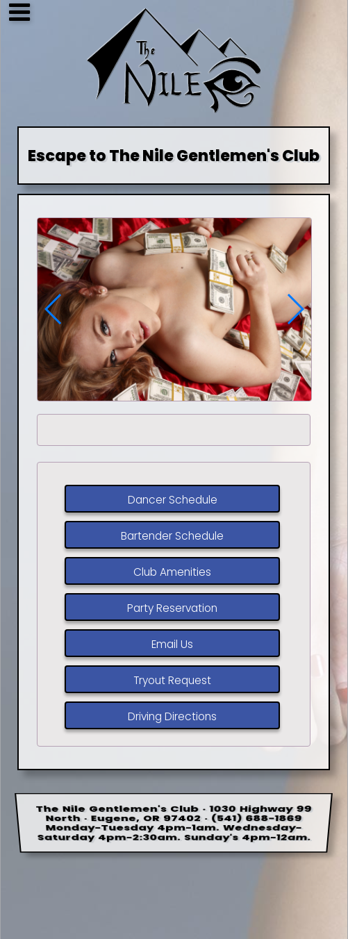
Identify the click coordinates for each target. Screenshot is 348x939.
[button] (294, 309)
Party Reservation (172, 608)
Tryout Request (172, 681)
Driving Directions (172, 717)
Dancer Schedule (172, 500)
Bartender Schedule (172, 536)
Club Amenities (172, 572)
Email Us (172, 645)
